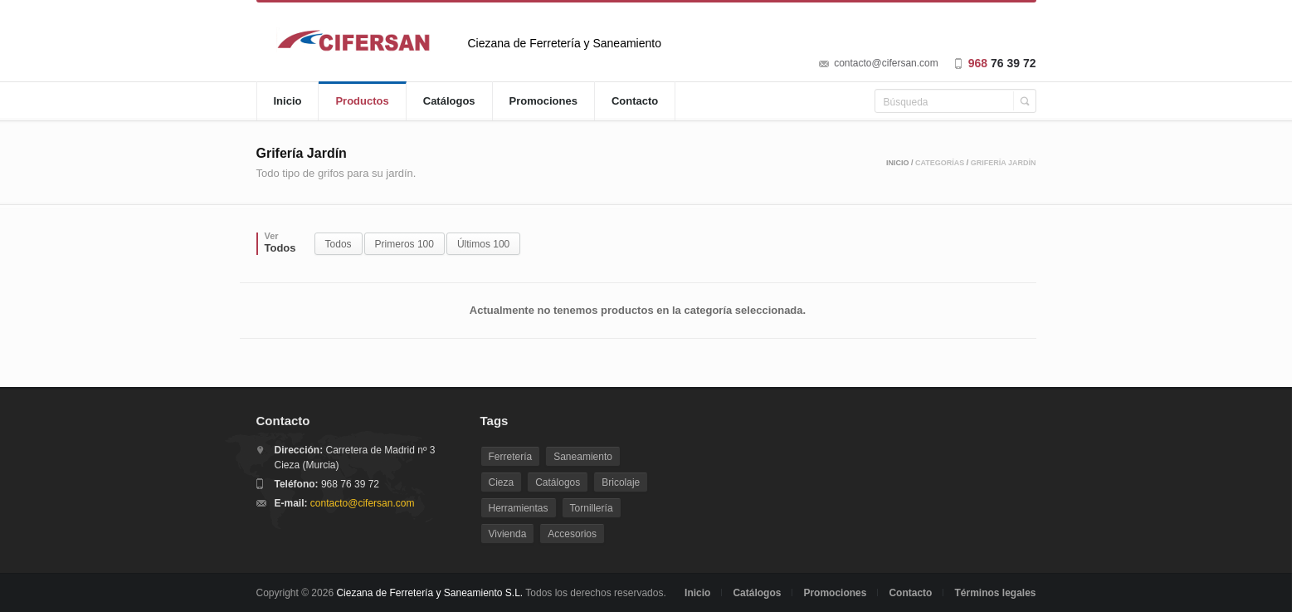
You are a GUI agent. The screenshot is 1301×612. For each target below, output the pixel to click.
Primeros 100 (404, 244)
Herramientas (518, 508)
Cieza (501, 482)
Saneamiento (582, 457)
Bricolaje (621, 482)
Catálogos (449, 101)
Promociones (543, 101)
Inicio (288, 101)
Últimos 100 (483, 244)
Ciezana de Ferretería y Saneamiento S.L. (429, 593)
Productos (361, 101)
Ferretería (511, 457)
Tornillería (591, 508)
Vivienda (508, 534)
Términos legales (994, 593)
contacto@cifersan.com (886, 63)
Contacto (635, 101)
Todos (338, 244)
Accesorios (572, 534)
